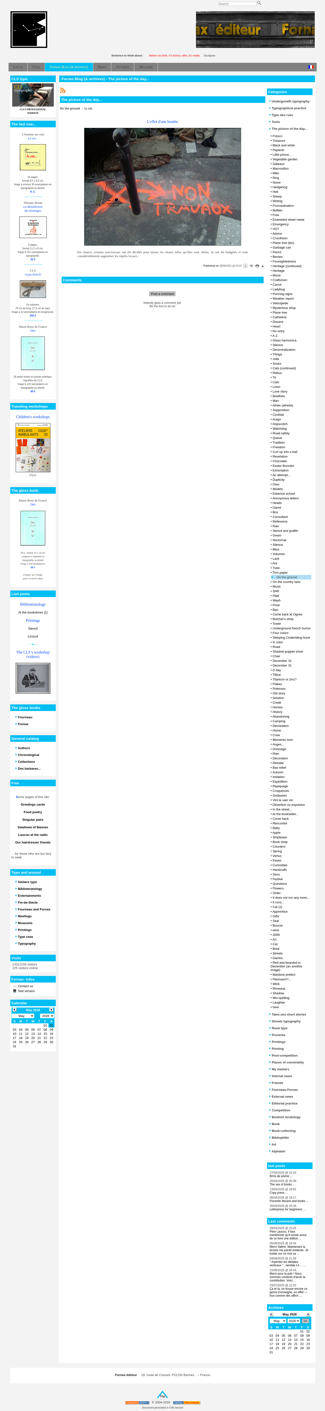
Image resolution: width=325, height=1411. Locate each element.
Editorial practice (283, 1103)
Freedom (279, 447)
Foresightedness (284, 261)
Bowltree (279, 396)
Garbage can (282, 247)
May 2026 (290, 1314)
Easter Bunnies (283, 466)
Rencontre (280, 823)
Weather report (283, 298)
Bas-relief (279, 767)
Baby (276, 828)
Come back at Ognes (288, 614)
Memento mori (283, 740)
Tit (274, 377)
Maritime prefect (284, 974)
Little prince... (282, 154)
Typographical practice (287, 108)
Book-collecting (282, 1131)
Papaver (278, 150)
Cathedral (279, 317)
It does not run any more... (291, 897)
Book (274, 1124)
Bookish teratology (285, 1117)
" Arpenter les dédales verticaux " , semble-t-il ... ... (288, 1263)
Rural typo (278, 1028)
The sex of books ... (282, 1184)
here (276, 1007)
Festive (278, 879)
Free (276, 215)
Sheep (277, 196)
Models (278, 489)
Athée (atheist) (282, 405)
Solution (278, 698)
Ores (276, 484)
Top (162, 1396)
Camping (279, 721)
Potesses (279, 688)
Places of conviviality (286, 1062)
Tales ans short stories (287, 1014)
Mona (277, 275)
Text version (26, 991)
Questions (280, 884)
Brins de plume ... (281, 1176)
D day (277, 670)
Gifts (276, 916)
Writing (277, 201)
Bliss (276, 549)
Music (277, 586)
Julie (276, 359)
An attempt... (281, 475)
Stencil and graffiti (285, 531)
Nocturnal (279, 540)
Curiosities (280, 865)
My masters (279, 1069)
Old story (279, 693)
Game (277, 507)
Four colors (281, 633)
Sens (276, 874)
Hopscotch (280, 424)
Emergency (281, 224)
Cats (276, 382)
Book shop (280, 842)
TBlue (276, 675)
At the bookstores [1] (32, 612)
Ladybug (279, 289)
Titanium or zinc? (284, 679)
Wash (277, 600)
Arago (276, 419)
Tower (276, 623)
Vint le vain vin (283, 800)
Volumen (279, 554)
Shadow (278, 993)
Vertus (277, 856)
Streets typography (285, 1021)
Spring (277, 851)
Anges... (278, 744)
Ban (275, 610)
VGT (276, 229)
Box (275, 512)
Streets (278, 953)
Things (277, 354)
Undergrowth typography (289, 101)
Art (274, 939)
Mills (276, 173)
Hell (275, 192)
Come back (281, 818)
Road (276, 647)
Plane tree (280, 312)
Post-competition (283, 1055)
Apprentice (280, 911)
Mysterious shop (284, 308)
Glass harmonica (285, 340)
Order (277, 893)
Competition (279, 1110)
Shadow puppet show (288, 651)
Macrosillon (281, 168)
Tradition (278, 442)
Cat (275, 944)
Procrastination (283, 206)
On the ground (287, 577)
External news (281, 1096)
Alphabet (277, 1151)
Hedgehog (280, 187)
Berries (278, 257)
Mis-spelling (281, 998)
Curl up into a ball (285, 452)
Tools (274, 122)
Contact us (25, 986)
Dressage (279, 749)
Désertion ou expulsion (289, 805)
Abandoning (280, 716)
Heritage (279, 271)
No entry (279, 331)
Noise (277, 182)
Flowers (278, 888)
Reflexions (280, 521)
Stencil (33, 628)
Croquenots (281, 791)
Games (278, 958)
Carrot (277, 284)
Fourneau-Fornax (283, 1090)
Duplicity (279, 479)
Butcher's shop (283, 619)
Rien (276, 753)
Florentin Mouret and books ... (289, 1201)
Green (277, 535)
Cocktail (278, 414)
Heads (277, 503)
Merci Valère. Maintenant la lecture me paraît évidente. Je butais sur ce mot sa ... (289, 1250)
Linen (276, 387)
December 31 (282, 661)
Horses (278, 707)
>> (305, 1321)
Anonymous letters (285, 498)
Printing (276, 1048)
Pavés (277, 860)
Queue (277, 438)
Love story (280, 391)
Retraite (278, 763)
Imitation (279, 777)
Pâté (276, 596)
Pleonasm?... (282, 979)
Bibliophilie (279, 1137)
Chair (276, 656)
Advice (277, 233)
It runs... (278, 902)
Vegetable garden (285, 159)
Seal (276, 921)
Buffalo (277, 210)
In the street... (282, 809)
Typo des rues (281, 115)
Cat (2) (277, 907)
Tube (276, 568)
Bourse (278, 925)
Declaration (281, 726)
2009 (276, 935)
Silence (278, 345)
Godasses (280, 795)
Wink (276, 984)
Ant (274, 563)
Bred (276, 949)
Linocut (33, 636)
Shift (276, 591)
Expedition (280, 781)
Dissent (278, 322)
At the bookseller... (285, 814)
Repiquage (280, 786)
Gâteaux (279, 164)
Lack (276, 558)
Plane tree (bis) (283, 243)
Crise (276, 735)
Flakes (277, 684)
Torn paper (280, 572)
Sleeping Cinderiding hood (291, 637)
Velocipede (280, 303)
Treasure (278, 140)
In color (278, 642)
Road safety (281, 433)
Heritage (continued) (287, 266)
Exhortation (281, 470)
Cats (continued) (284, 368)
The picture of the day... (288, 129)
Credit (277, 702)
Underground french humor (292, 628)
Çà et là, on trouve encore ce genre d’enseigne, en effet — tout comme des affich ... (288, 1292)
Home (277, 730)
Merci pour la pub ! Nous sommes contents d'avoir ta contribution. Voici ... (287, 1277)
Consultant (280, 517)
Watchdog (280, 428)
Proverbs (277, 1035)
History (277, 712)
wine (276, 930)
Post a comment (162, 294)
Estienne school (284, 493)
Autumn (277, 772)
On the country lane (286, 582)
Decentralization (284, 349)
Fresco (277, 136)
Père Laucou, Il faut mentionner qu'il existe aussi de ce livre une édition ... (288, 1235)
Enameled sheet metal (288, 219)
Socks (277, 363)
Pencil (277, 252)
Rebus (277, 373)
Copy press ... (279, 1192)
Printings (277, 1042)
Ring (276, 178)
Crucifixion (280, 238)
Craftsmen (280, 280)
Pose (276, 605)
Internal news (280, 1076)
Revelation (280, 456)
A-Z (275, 336)
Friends (276, 1083)
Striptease (280, 837)
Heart (276, 326)
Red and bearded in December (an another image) (287, 966)
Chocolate (280, 461)
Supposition (281, 410)
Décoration (280, 758)
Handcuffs (280, 870)
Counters (279, 846)
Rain (276, 526)
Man (276, 401)
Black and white (284, 145)
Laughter (279, 1002)
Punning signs (283, 294)
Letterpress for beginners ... (288, 1209)
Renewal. (279, 988)
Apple (276, 832)
